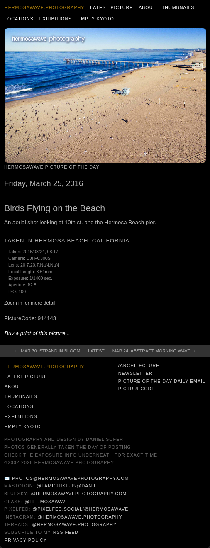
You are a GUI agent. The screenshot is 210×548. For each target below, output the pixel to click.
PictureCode (136, 388)
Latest (96, 350)
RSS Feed (65, 532)
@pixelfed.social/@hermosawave (80, 508)
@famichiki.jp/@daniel (68, 485)
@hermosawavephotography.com (79, 493)
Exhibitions (55, 18)
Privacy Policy (26, 540)
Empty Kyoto (96, 18)
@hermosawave (46, 501)
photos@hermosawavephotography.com (70, 478)
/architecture (138, 365)
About (147, 7)
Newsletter (135, 373)
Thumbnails (178, 7)
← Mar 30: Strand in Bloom (47, 350)
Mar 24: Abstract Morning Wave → (154, 350)
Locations (19, 18)
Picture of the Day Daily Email (161, 381)
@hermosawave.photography (79, 516)
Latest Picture (111, 7)
